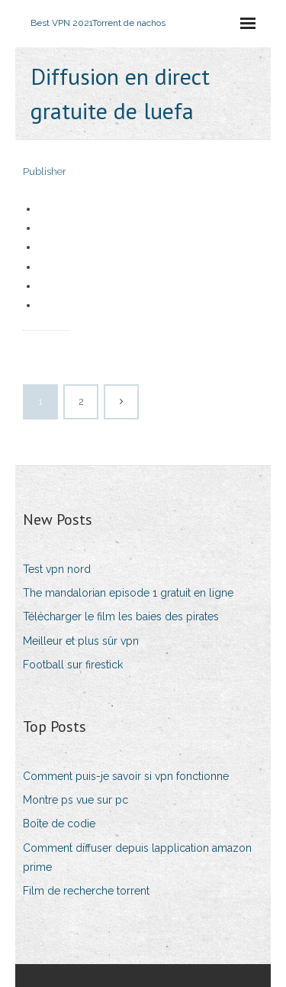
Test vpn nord (57, 569)
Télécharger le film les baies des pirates (121, 616)
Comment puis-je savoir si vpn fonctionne (126, 776)
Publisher (44, 171)
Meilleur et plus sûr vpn (81, 641)
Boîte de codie (59, 823)
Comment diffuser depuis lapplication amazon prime (137, 857)
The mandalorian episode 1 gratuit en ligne (128, 593)
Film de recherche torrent (86, 891)
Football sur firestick (73, 665)
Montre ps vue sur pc (75, 800)
